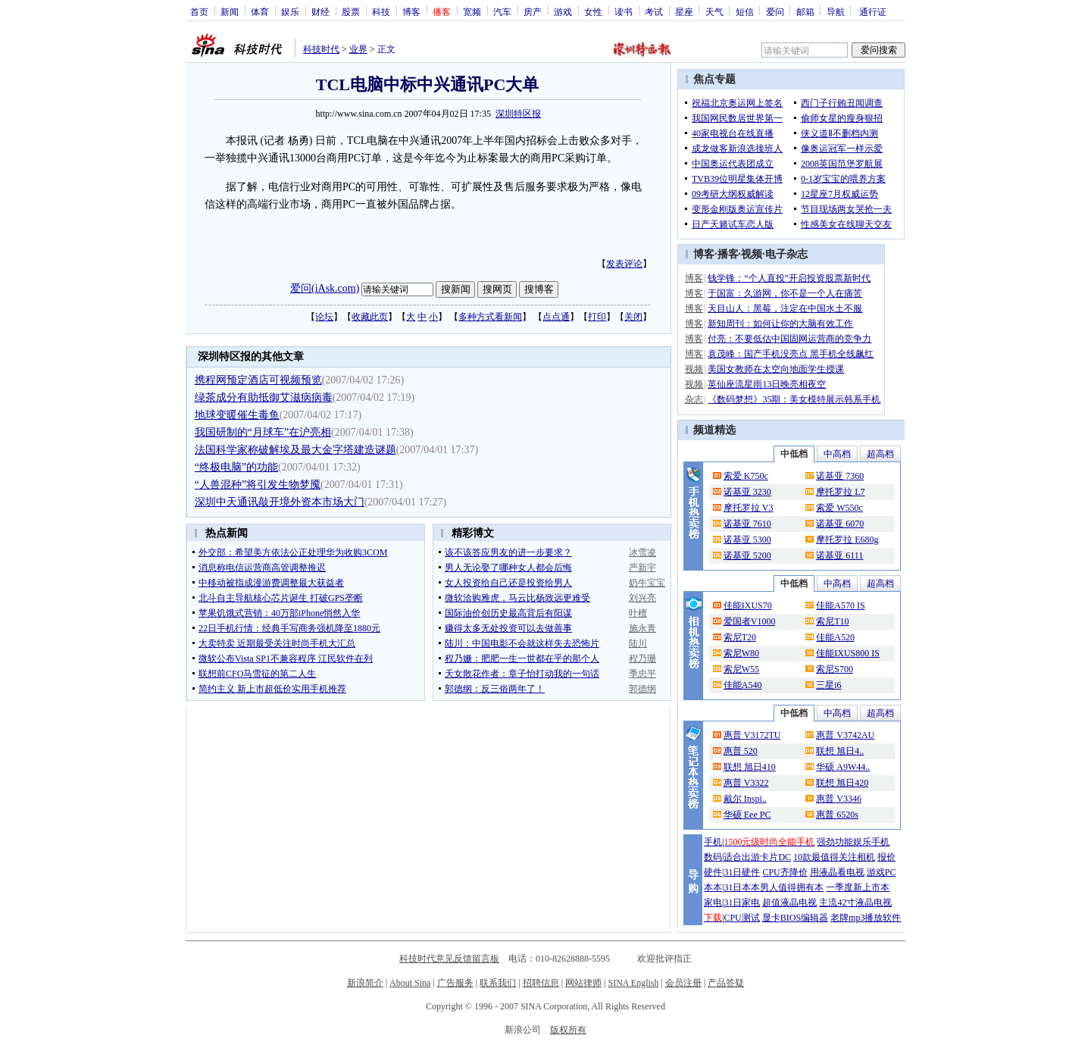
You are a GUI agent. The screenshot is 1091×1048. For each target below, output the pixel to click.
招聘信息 (541, 983)
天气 (714, 11)
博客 (411, 11)
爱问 (775, 11)
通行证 (872, 11)
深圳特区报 (518, 113)
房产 (533, 11)
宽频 (472, 11)
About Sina (409, 983)
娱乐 (290, 11)
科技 (381, 11)
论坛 (324, 316)
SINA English (633, 983)
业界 (358, 49)
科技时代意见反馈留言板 (449, 958)
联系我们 (498, 983)
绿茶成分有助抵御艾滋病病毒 (264, 397)
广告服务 (455, 983)
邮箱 (805, 11)
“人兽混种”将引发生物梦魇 (257, 484)
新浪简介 (365, 983)
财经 (320, 11)
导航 (836, 11)
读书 (623, 11)
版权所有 (568, 1030)
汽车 (502, 11)
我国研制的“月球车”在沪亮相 (263, 432)
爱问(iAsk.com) (324, 288)
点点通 (556, 316)
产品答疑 (726, 983)
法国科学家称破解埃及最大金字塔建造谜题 (295, 449)
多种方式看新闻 (490, 316)
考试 (654, 11)
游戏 (563, 11)
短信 (745, 11)
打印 (597, 316)
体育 (260, 11)
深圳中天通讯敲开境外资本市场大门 (279, 502)
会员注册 (683, 983)
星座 (684, 11)
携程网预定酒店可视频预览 (258, 380)
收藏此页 (370, 316)
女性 (593, 11)
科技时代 (321, 49)
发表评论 (624, 263)
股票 (351, 11)
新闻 (229, 11)
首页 (199, 11)
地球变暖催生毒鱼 (237, 415)
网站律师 (583, 983)
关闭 (633, 316)
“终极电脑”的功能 (236, 467)
